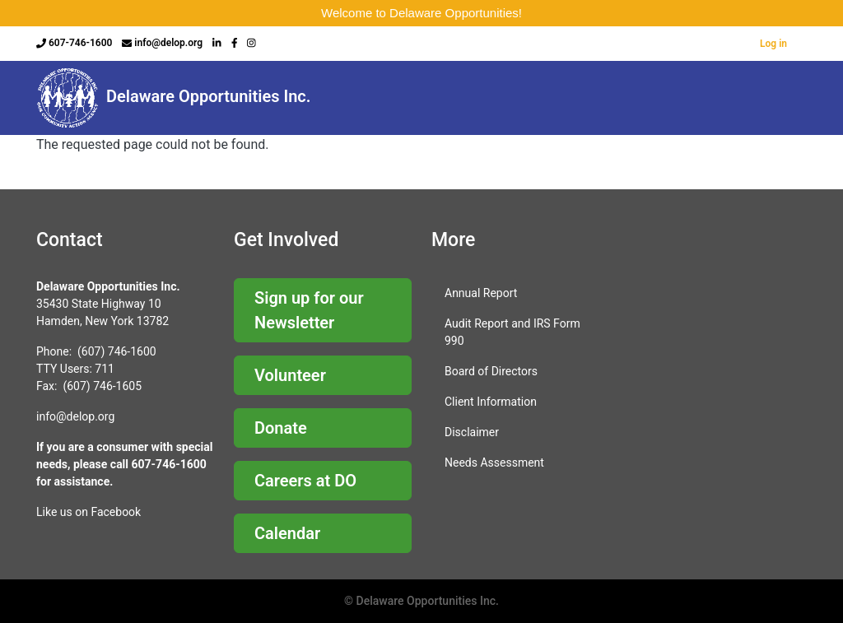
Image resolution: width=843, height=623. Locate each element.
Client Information (491, 401)
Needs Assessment (494, 462)
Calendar (287, 533)
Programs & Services (638, 97)
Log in (773, 43)
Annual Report (481, 293)
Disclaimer (472, 432)
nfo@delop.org (76, 416)
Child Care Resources (527, 97)
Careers (440, 97)
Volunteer (290, 375)
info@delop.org (168, 43)
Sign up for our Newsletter (309, 310)
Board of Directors (491, 371)
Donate (280, 428)
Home (296, 97)
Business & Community (742, 97)
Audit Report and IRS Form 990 (512, 332)
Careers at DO (305, 480)
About (366, 97)
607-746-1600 (80, 43)
